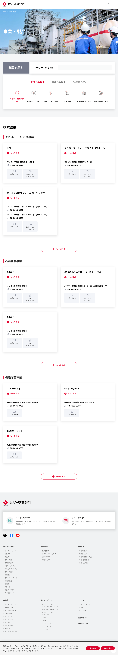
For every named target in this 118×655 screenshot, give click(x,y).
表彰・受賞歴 (83, 563)
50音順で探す (80, 82)
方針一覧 (7, 587)
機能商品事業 (46, 560)
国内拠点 (7, 575)
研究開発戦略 (83, 551)
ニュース (81, 600)
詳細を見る (108, 648)
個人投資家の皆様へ (11, 610)
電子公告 (7, 628)
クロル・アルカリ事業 (49, 554)
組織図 (7, 584)
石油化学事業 (46, 557)
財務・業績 (8, 613)
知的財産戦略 (83, 554)
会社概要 (7, 554)
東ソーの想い (9, 560)
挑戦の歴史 (8, 581)
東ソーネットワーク (11, 578)
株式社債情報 (9, 625)
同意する (93, 648)
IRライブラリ (9, 616)
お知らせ (82, 607)
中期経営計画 (9, 563)
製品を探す (45, 551)
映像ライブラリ (10, 590)
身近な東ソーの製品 (11, 569)
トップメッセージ (10, 551)
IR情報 (5, 600)
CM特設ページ (9, 593)
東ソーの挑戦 (9, 572)
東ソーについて (8, 547)
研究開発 (81, 547)
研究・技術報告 (84, 560)
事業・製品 (44, 547)
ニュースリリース (84, 604)
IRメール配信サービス (12, 631)
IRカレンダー (9, 619)
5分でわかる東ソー (11, 566)
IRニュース (8, 622)
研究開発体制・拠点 (85, 557)
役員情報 (7, 557)
